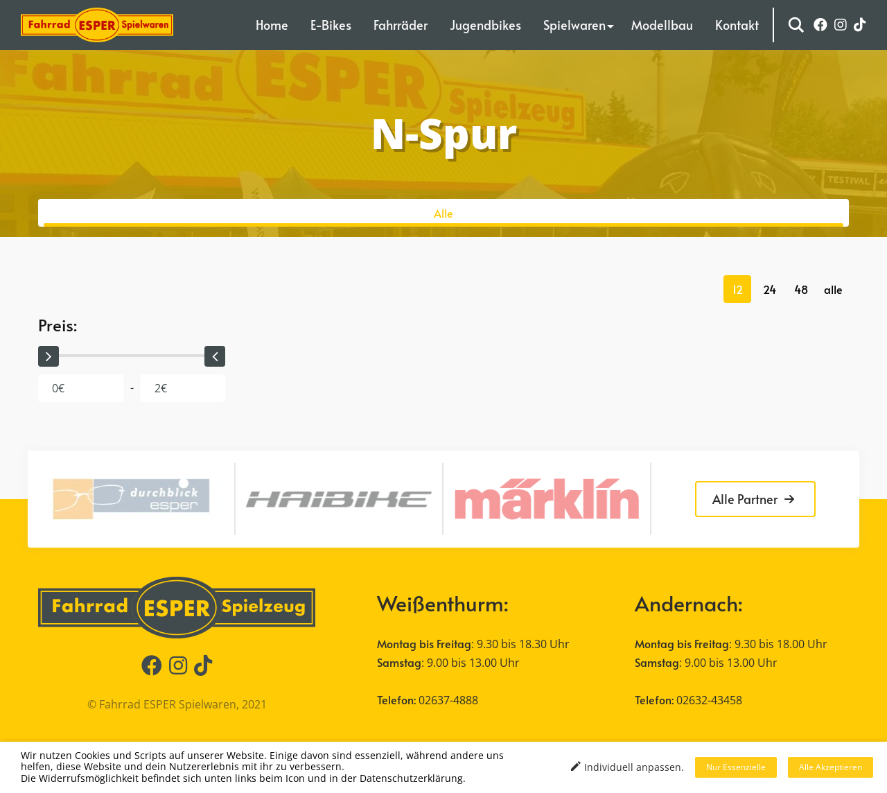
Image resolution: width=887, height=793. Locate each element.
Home (272, 24)
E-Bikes (330, 24)
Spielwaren (574, 24)
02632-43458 (709, 700)
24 (769, 289)
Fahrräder (401, 24)
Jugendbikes (485, 24)
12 (737, 289)
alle (833, 289)
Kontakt (737, 24)
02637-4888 (448, 700)
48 (801, 289)
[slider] (48, 356)
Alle (443, 212)
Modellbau (662, 24)
